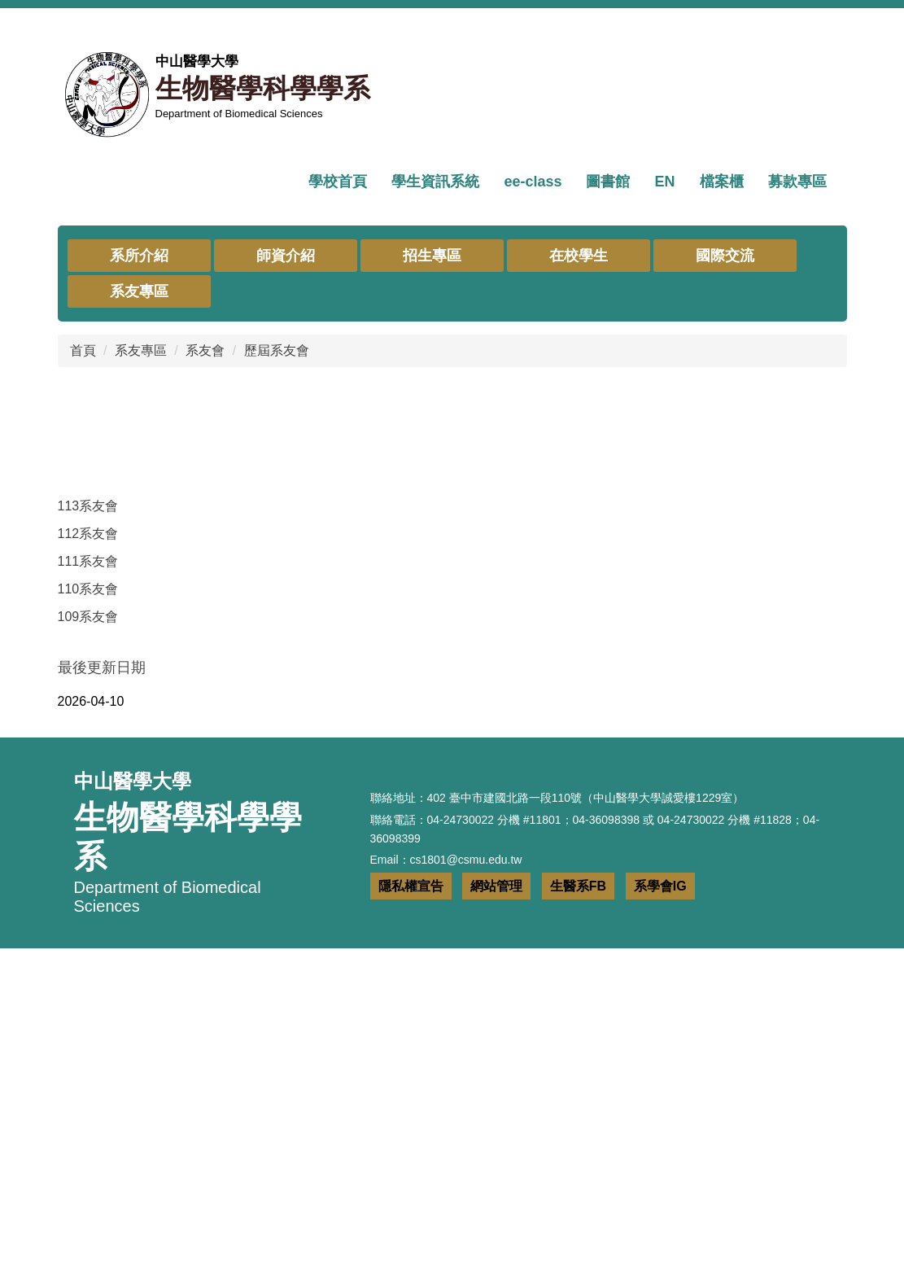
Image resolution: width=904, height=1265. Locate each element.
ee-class (532, 181)
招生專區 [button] (432, 527)
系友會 (205, 621)
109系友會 (88, 888)
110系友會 (88, 860)
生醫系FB (578, 1203)
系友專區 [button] (139, 562)
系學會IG (660, 1203)
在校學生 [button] (578, 527)
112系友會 (88, 805)
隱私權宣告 (410, 1203)
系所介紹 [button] (139, 527)
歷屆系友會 (276, 621)
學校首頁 (337, 181)
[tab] (401, 463)
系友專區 (141, 621)
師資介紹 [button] (285, 527)
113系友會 (88, 777)
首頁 (83, 621)
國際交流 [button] (725, 527)
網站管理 (496, 1203)
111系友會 (88, 832)
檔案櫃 (722, 181)
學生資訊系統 (435, 181)
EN (664, 181)
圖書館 (608, 181)
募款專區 (797, 181)
